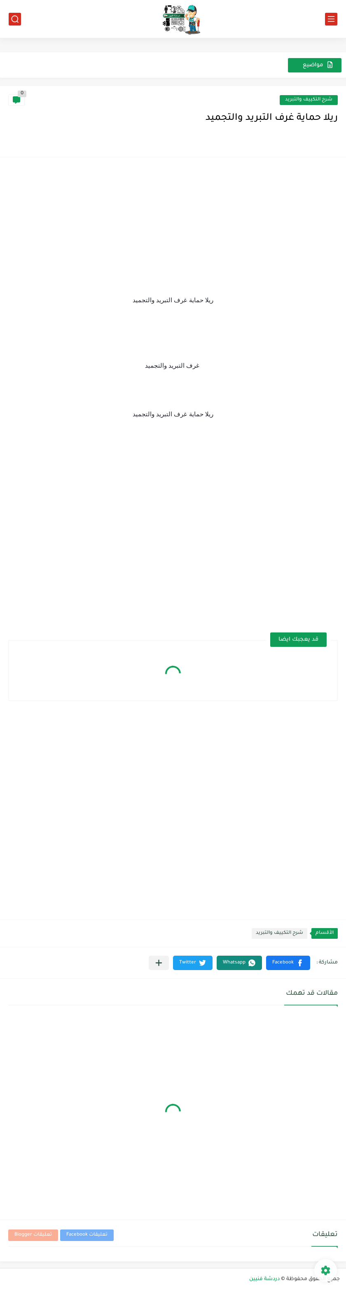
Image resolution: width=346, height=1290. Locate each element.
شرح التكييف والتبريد (308, 100)
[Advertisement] (173, 223)
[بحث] (15, 19)
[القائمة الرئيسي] (331, 19)
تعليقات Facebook (87, 1235)
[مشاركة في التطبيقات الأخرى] (159, 963)
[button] (288, 963)
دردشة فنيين (264, 1279)
